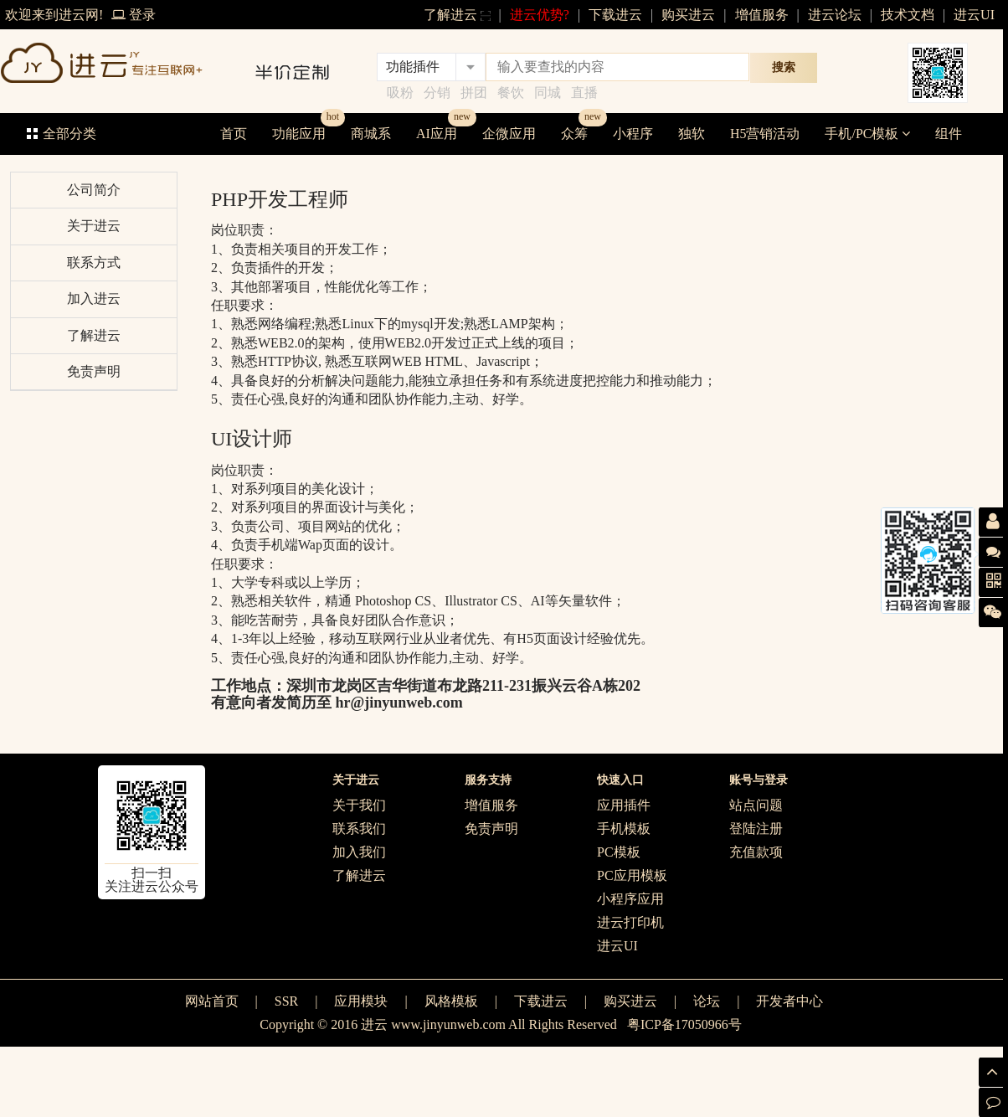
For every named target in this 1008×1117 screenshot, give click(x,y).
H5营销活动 (765, 133)
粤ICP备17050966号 (684, 1024)
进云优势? (539, 15)
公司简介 (94, 190)
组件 (948, 133)
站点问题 (756, 805)
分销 (437, 92)
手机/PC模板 (867, 133)
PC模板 (618, 852)
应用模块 (361, 1001)
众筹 (574, 133)
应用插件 (624, 805)
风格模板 (451, 1001)
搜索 (783, 67)
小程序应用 (630, 899)
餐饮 (510, 92)
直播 (584, 92)
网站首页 (212, 1001)
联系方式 (94, 262)
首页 (233, 133)
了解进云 (457, 15)
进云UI (974, 15)
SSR (286, 1001)
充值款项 (756, 852)
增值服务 (762, 15)
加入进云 (94, 298)
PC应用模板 (632, 875)
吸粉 (400, 92)
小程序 (633, 133)
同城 (547, 92)
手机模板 (624, 828)
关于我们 (359, 805)
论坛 (706, 1001)
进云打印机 (630, 922)
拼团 (473, 92)
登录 (133, 15)
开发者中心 (789, 1001)
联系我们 (359, 828)
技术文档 (907, 15)
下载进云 (615, 15)
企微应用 (509, 133)
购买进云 (688, 15)
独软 (691, 133)
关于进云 (94, 226)
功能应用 (299, 133)
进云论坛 (834, 15)
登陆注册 (756, 828)
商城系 (371, 133)
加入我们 (359, 852)
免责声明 (94, 371)
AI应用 (436, 133)
